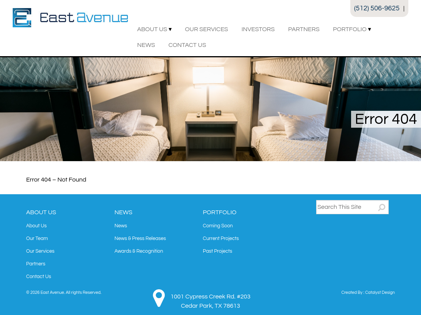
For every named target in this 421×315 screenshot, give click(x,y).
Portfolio (349, 29)
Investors (258, 29)
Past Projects (217, 251)
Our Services (206, 29)
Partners (304, 29)
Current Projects (221, 238)
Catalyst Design (380, 292)
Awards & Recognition (138, 251)
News (146, 45)
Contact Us (187, 45)
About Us (152, 29)
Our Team (37, 238)
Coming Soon (218, 225)
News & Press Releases (140, 238)
